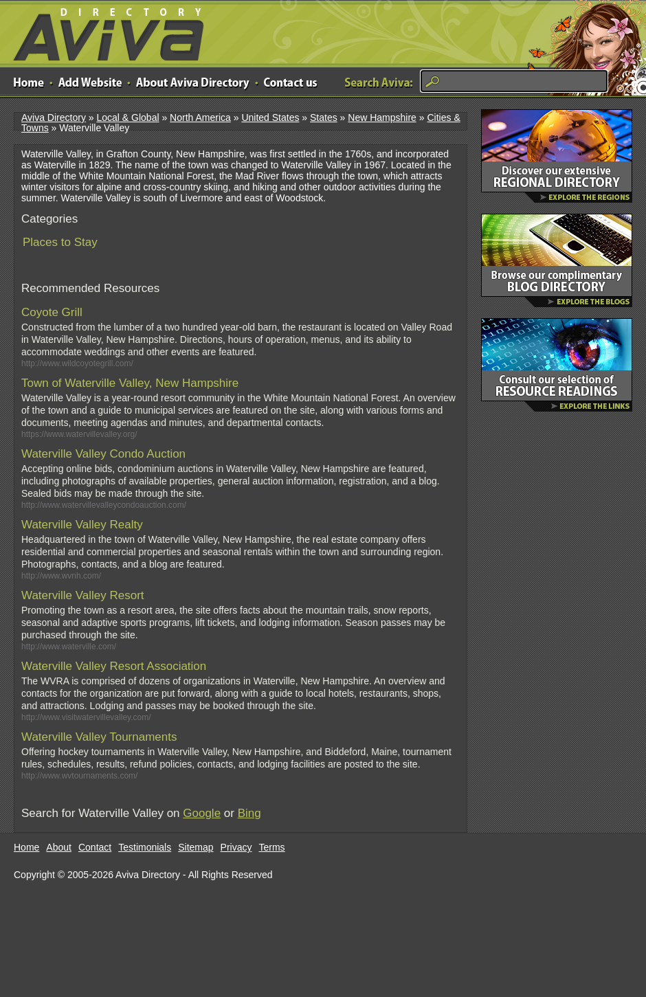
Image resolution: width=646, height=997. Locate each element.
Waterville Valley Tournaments (99, 736)
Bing (249, 813)
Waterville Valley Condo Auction (103, 453)
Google (202, 813)
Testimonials (144, 847)
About (58, 847)
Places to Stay (60, 242)
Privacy (236, 847)
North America (200, 117)
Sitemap (195, 847)
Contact (94, 847)
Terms (272, 847)
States (323, 117)
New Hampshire (382, 117)
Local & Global (127, 117)
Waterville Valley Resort (82, 595)
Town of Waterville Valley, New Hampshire (129, 383)
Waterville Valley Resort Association (113, 666)
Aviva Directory (103, 31)
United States (270, 117)
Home (26, 847)
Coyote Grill (51, 312)
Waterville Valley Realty (82, 524)
